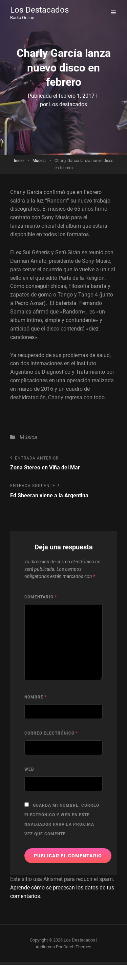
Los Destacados (39, 10)
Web (29, 769)
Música (39, 160)
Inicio (19, 160)
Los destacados (68, 104)
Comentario (40, 597)
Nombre (35, 697)
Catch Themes (77, 946)
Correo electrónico (51, 733)
